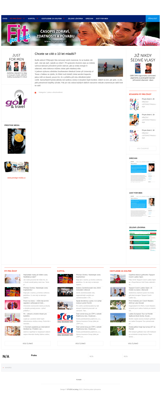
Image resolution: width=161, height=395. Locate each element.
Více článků (28, 343)
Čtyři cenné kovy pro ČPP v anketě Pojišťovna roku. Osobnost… (88, 315)
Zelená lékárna (75, 19)
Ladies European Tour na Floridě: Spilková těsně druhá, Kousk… (141, 315)
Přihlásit (152, 19)
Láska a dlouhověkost (55, 92)
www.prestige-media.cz (16, 178)
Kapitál (31, 19)
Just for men (102, 19)
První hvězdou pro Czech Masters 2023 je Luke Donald (141, 302)
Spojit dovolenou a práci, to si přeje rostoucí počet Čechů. (89, 302)
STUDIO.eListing (72, 389)
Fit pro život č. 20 (148, 99)
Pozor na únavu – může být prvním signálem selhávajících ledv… (36, 302)
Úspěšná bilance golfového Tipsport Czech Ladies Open (142, 276)
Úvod (5, 19)
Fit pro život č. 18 (148, 130)
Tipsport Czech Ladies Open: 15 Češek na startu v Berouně (140, 289)
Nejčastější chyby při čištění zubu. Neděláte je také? (35, 276)
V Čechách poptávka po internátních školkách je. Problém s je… (36, 328)
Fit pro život (16, 19)
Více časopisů (143, 148)
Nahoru (8, 368)
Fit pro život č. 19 (148, 115)
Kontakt (78, 380)
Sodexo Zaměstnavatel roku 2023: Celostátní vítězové (88, 289)
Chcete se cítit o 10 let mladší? (55, 53)
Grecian (89, 19)
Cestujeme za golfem (52, 19)
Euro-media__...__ (16, 7)
